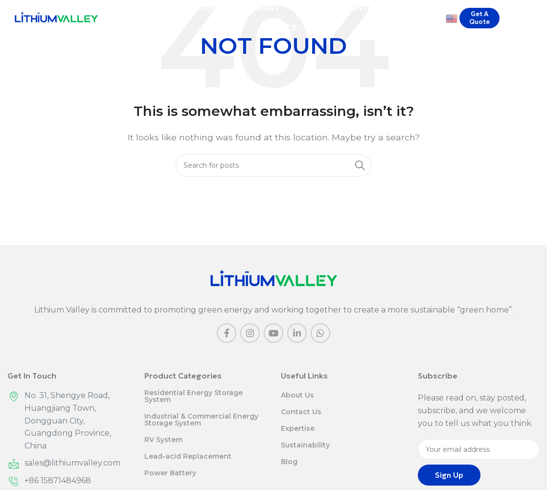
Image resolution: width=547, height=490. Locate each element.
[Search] (535, 20)
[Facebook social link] (226, 333)
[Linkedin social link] (297, 333)
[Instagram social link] (250, 333)
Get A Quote (479, 20)
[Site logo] (56, 19)
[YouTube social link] (273, 333)
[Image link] (273, 278)
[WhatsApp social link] (320, 333)
